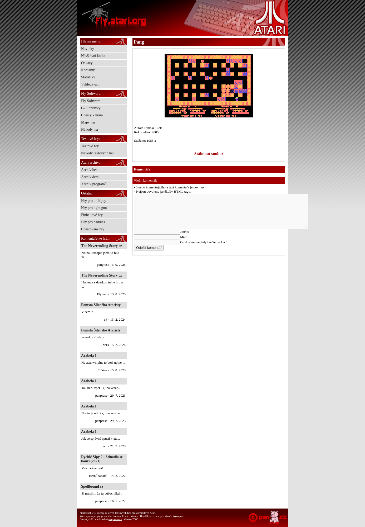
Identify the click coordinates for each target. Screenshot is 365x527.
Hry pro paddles (93, 222)
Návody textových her (97, 153)
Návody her (89, 129)
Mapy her (88, 122)
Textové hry (90, 146)
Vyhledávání (90, 84)
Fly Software (90, 101)
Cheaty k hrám (92, 115)
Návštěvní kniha (93, 56)
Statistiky (88, 77)
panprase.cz (115, 519)
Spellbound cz (92, 486)
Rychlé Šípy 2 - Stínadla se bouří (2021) (102, 459)
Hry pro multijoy (93, 201)
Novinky (87, 49)
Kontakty (88, 70)
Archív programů (94, 184)
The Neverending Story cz (101, 246)
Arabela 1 (89, 356)
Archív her (89, 170)
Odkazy (87, 63)
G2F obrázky (91, 108)
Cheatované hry (92, 229)
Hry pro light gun (94, 208)
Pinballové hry (92, 215)
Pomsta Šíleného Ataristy (101, 305)
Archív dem (89, 177)
